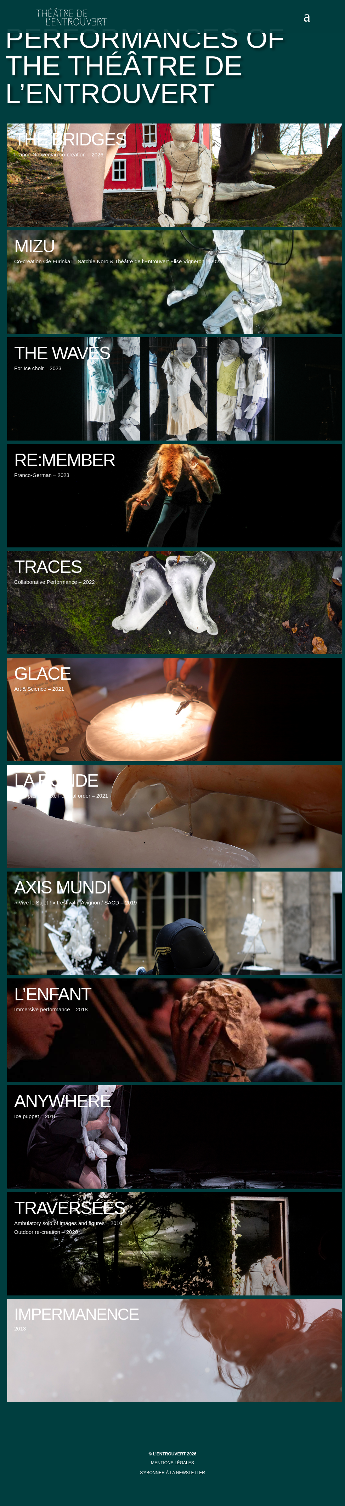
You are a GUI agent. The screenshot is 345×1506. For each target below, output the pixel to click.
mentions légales (172, 1462)
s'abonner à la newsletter (172, 1472)
